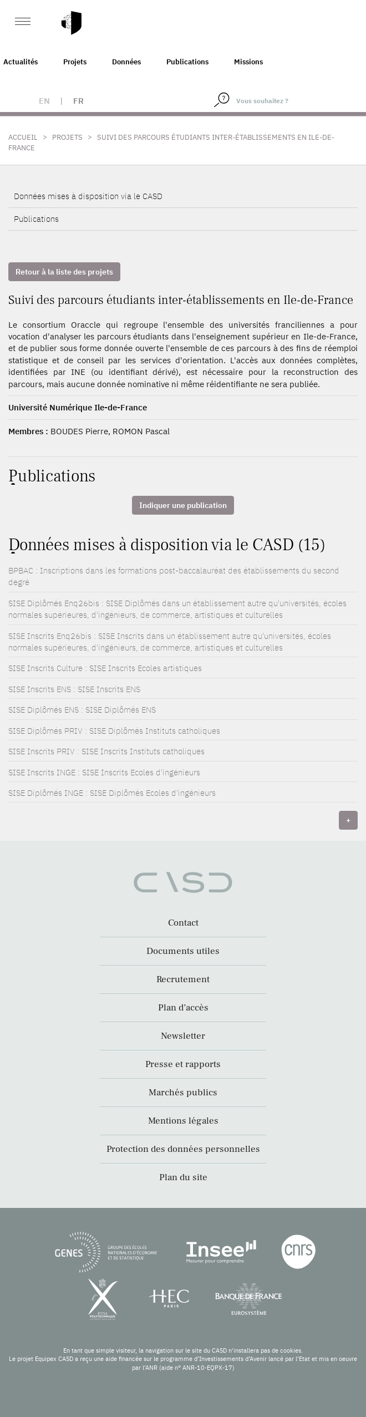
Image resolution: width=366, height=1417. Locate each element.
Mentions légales (183, 1121)
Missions (248, 62)
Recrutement (183, 979)
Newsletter (183, 1036)
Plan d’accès (183, 1008)
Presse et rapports (183, 1064)
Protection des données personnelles (183, 1149)
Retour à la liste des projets (64, 272)
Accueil (23, 137)
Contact (183, 923)
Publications (187, 62)
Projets (75, 62)
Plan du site (183, 1177)
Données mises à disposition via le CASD (88, 196)
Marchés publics (183, 1092)
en (44, 100)
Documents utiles (183, 951)
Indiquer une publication (183, 505)
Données (126, 62)
